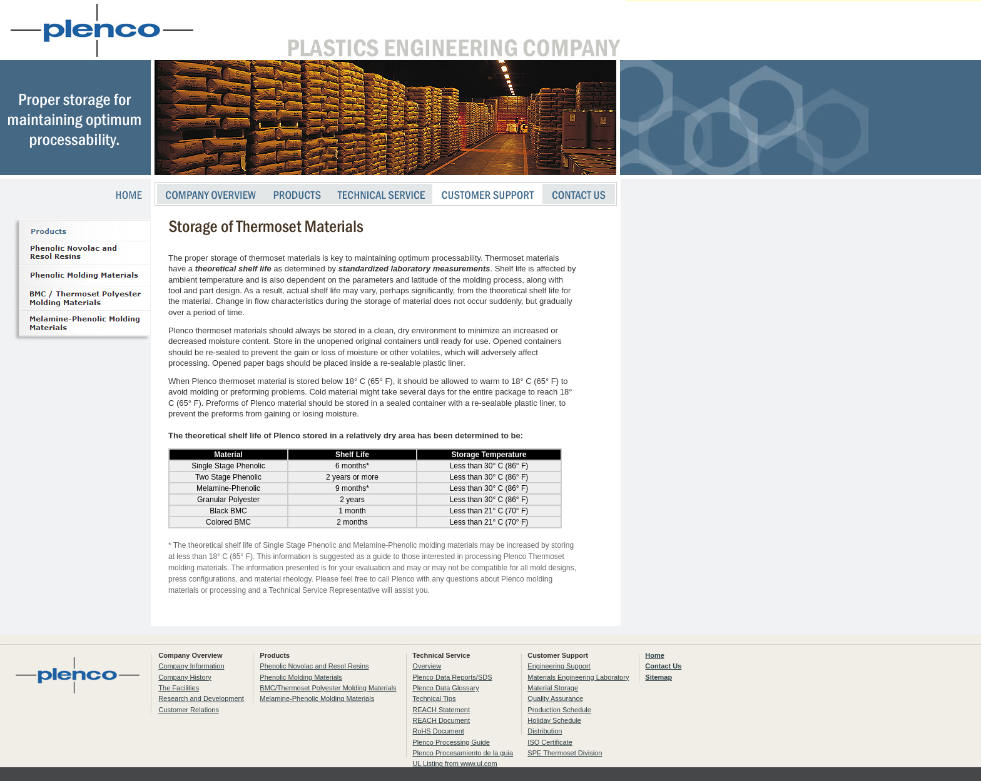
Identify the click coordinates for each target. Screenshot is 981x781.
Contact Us (663, 666)
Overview (426, 666)
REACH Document (441, 720)
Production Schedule (559, 709)
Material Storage (552, 688)
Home (654, 655)
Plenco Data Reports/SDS (452, 677)
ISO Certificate (549, 742)
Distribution (544, 731)
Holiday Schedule (554, 720)
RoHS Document (438, 731)
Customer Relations (188, 709)
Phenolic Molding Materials (301, 677)
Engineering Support (558, 666)
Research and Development (200, 698)
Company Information (191, 666)
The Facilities (178, 688)
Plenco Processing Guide (451, 742)
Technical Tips (433, 698)
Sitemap (658, 677)
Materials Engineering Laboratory (578, 677)
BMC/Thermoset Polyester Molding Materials (328, 688)
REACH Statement (441, 709)
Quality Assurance (555, 698)
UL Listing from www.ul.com (454, 763)
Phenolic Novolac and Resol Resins (314, 666)
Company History (184, 677)
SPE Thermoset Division (564, 753)
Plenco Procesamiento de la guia (462, 753)
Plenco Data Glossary (445, 688)
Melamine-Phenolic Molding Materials (317, 698)
